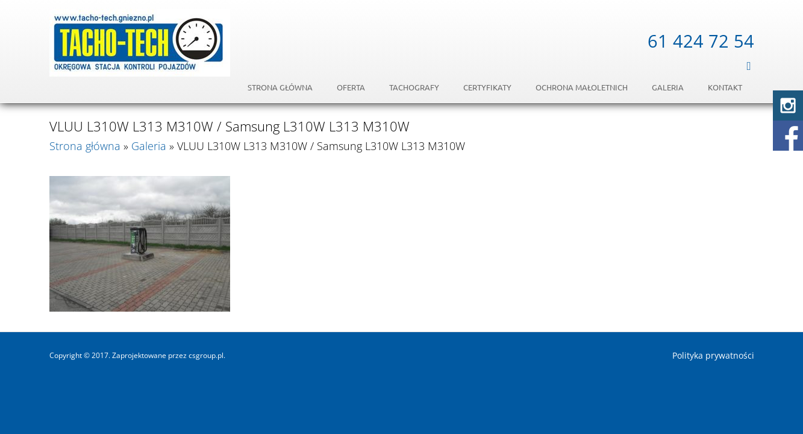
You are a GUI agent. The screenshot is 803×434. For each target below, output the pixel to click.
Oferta (351, 87)
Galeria (668, 87)
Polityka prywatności (713, 355)
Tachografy (414, 87)
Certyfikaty (487, 87)
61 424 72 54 (701, 40)
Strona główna (280, 87)
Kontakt (725, 87)
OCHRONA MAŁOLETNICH (582, 87)
